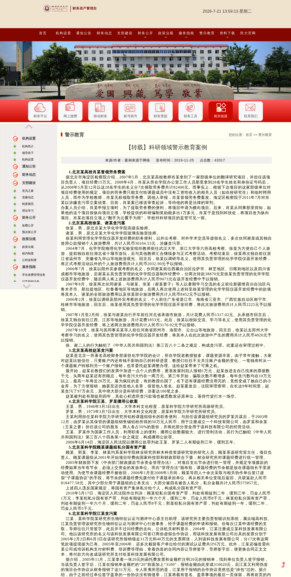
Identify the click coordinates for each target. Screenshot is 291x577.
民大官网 (248, 33)
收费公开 (28, 225)
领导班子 (28, 153)
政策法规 (166, 35)
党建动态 (28, 197)
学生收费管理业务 (33, 274)
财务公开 (145, 35)
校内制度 (28, 253)
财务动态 (104, 33)
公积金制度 (29, 260)
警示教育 (207, 33)
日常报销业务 (31, 281)
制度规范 (28, 204)
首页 (43, 33)
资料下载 (227, 35)
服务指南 (186, 35)
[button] (22, 70)
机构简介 (28, 146)
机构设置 (63, 35)
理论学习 (28, 210)
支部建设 (125, 35)
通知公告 (84, 33)
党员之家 (28, 190)
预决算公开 (29, 232)
